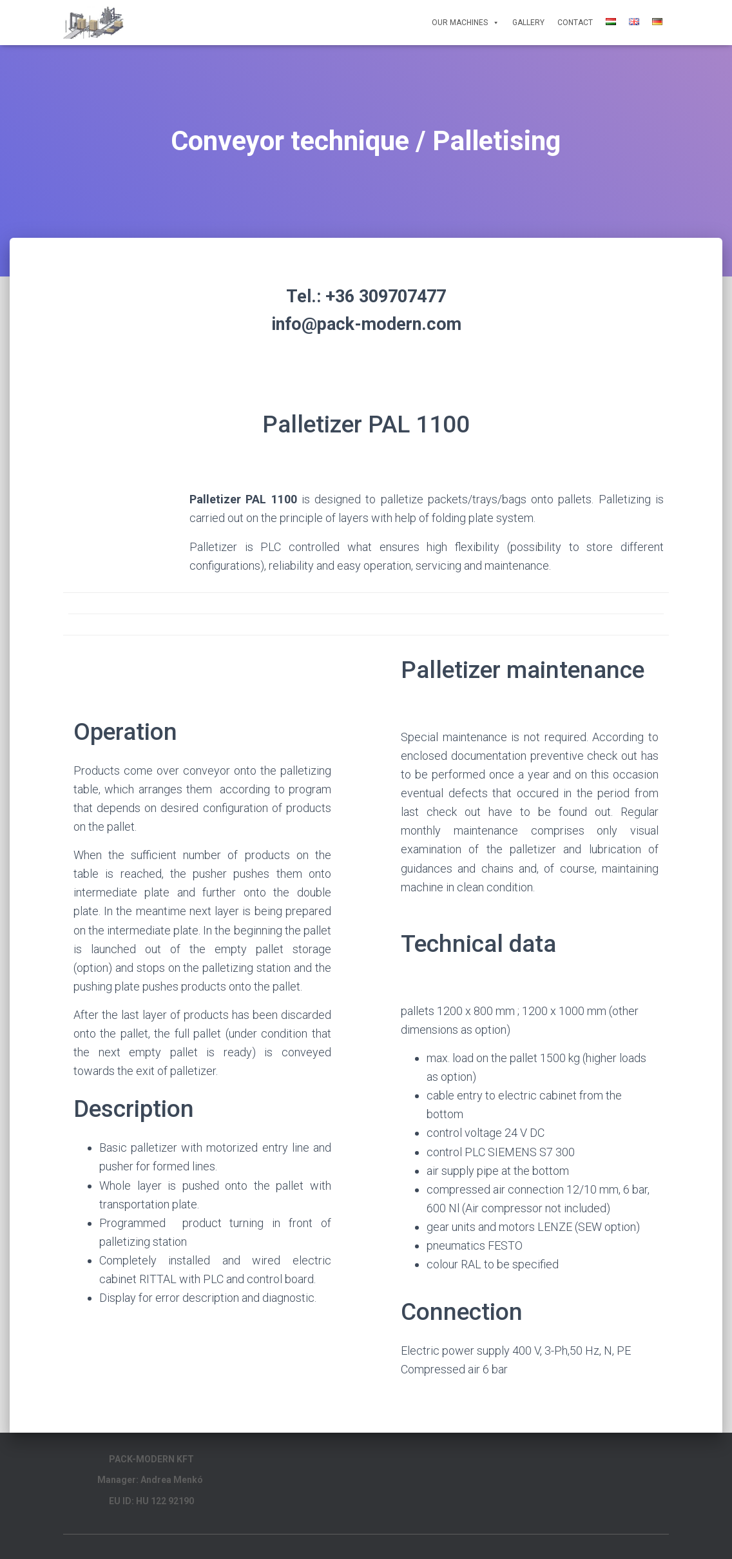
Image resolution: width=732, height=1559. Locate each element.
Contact (575, 22)
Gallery (528, 22)
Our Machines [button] (465, 22)
